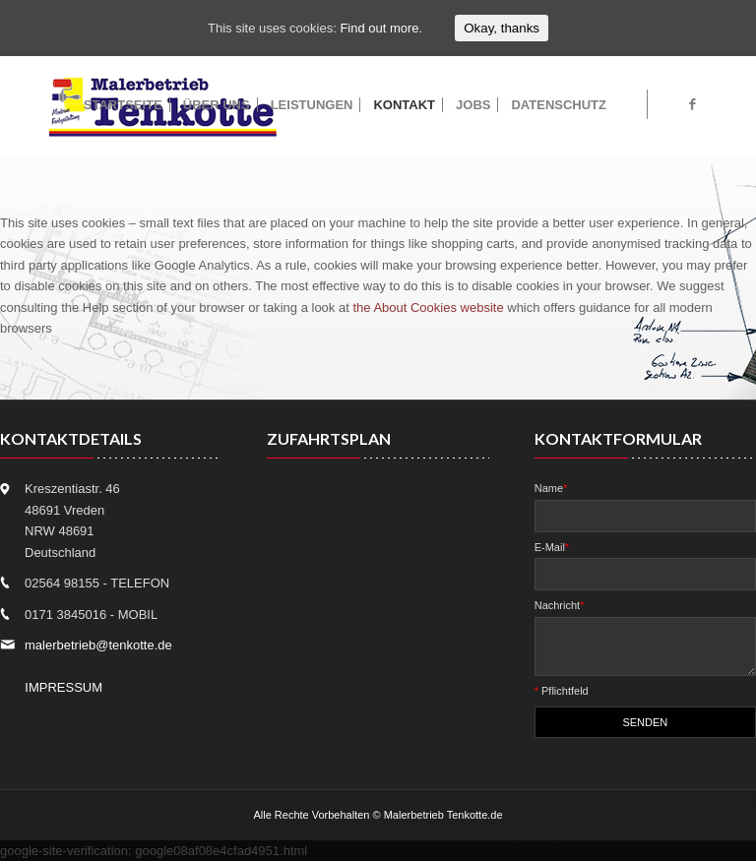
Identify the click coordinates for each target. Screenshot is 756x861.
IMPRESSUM (63, 687)
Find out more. (381, 28)
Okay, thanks (501, 28)
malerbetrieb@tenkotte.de (98, 645)
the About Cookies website (427, 307)
